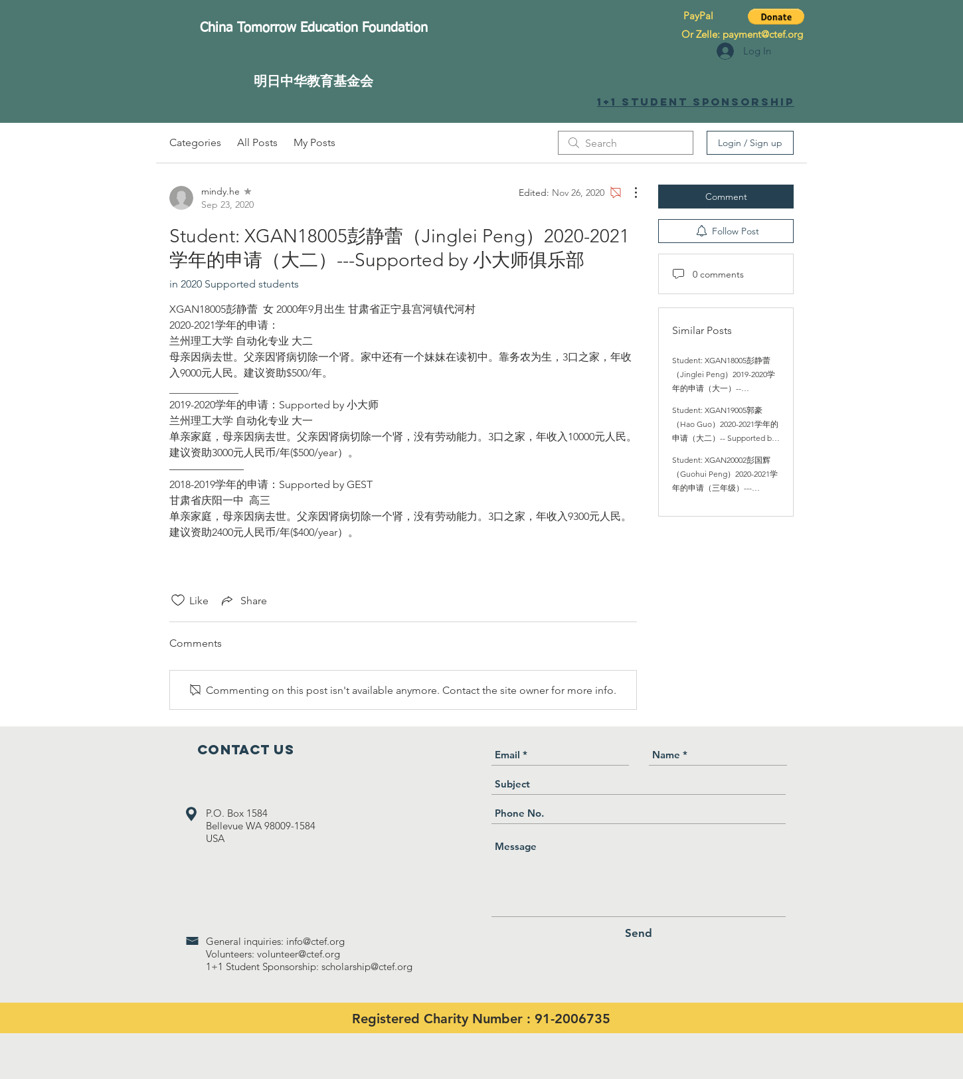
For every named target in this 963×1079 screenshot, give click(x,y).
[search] (625, 143)
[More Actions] (629, 193)
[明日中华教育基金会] (313, 80)
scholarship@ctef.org (366, 966)
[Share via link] (243, 600)
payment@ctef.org (763, 34)
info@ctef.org (315, 941)
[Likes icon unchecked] (178, 600)
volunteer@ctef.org (298, 954)
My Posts (314, 142)
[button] (776, 17)
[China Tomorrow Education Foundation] (313, 27)
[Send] (638, 933)
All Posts (257, 142)
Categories (195, 142)
